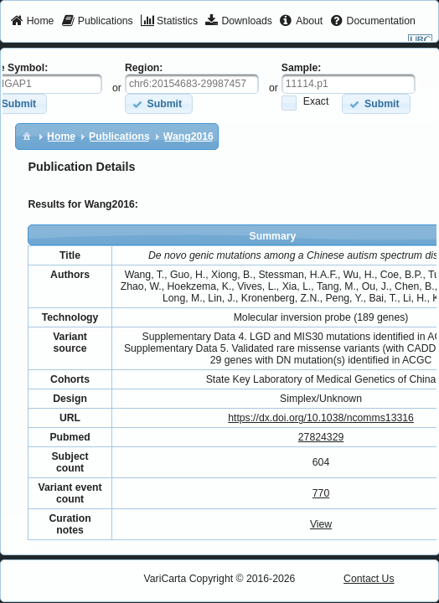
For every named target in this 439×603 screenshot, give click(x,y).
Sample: (301, 68)
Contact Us (369, 579)
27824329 (320, 437)
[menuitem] (32, 22)
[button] (159, 103)
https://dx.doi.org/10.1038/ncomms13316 (321, 418)
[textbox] (192, 84)
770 (320, 493)
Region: (144, 68)
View (321, 524)
